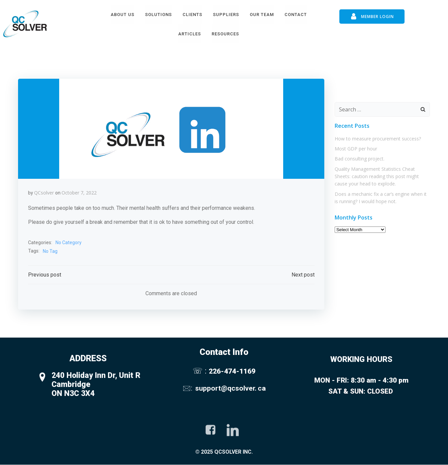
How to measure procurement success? (378, 138)
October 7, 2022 (79, 192)
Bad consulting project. (359, 158)
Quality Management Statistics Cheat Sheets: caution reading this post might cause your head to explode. (377, 176)
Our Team (262, 14)
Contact (296, 14)
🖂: (188, 388)
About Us (122, 14)
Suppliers (226, 14)
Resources (225, 33)
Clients (192, 14)
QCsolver (44, 192)
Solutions (158, 14)
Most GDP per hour (356, 148)
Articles (189, 33)
